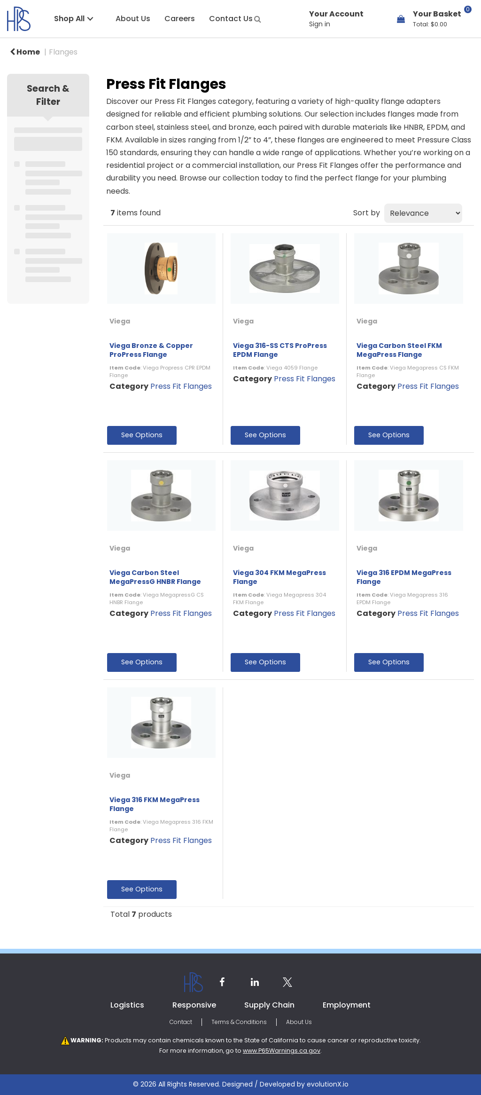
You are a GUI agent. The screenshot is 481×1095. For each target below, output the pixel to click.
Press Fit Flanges (181, 386)
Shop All (69, 18)
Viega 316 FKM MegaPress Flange (154, 804)
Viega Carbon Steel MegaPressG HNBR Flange (155, 577)
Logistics (127, 1005)
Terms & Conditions (239, 1022)
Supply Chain (269, 1005)
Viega (119, 321)
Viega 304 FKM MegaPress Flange (279, 577)
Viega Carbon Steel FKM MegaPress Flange (399, 350)
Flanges (63, 52)
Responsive (194, 1005)
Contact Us (231, 18)
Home (25, 52)
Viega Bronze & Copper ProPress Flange (151, 350)
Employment (347, 1005)
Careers (179, 18)
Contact (181, 1022)
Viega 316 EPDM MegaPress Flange (404, 577)
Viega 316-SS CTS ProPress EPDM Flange (280, 350)
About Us (133, 18)
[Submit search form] (257, 18)
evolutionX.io (328, 1084)
